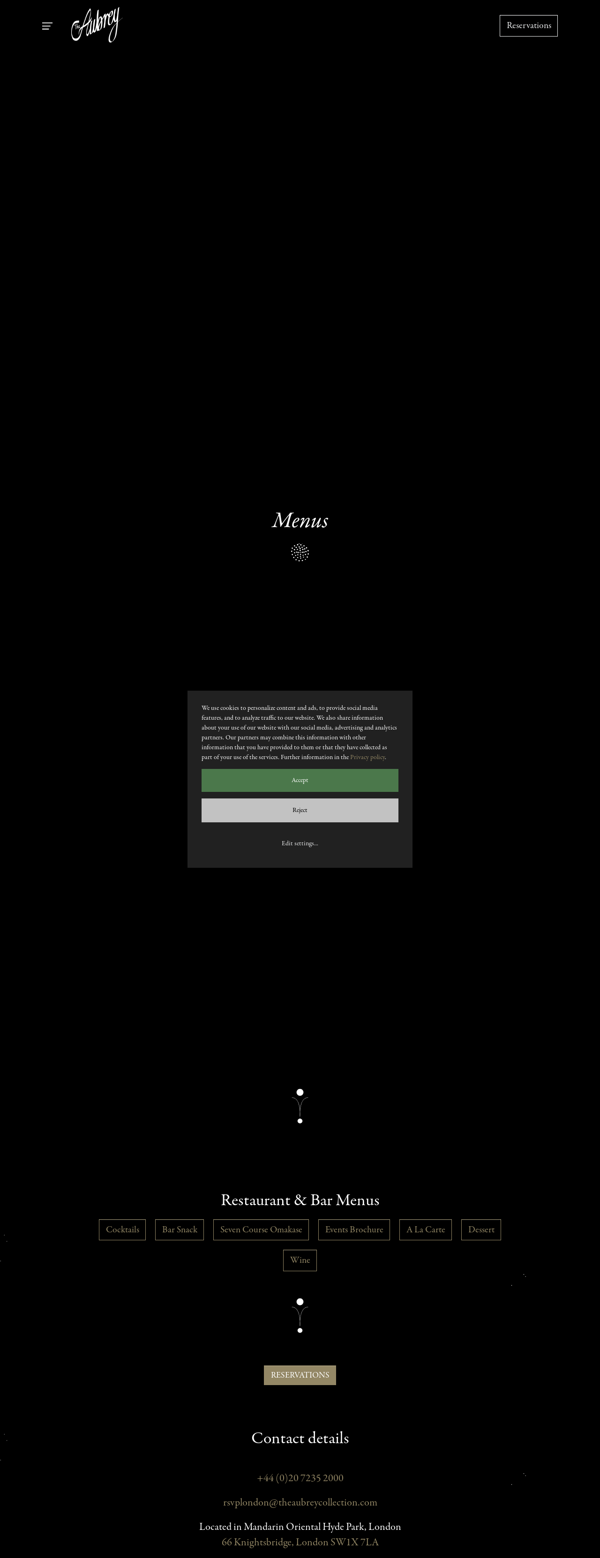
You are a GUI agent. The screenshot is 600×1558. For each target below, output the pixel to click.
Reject (300, 810)
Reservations (529, 25)
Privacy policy (367, 757)
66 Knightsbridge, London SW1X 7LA (300, 1543)
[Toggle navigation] (47, 26)
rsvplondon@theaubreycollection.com (300, 1503)
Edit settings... (300, 843)
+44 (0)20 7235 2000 (300, 1478)
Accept (300, 780)
